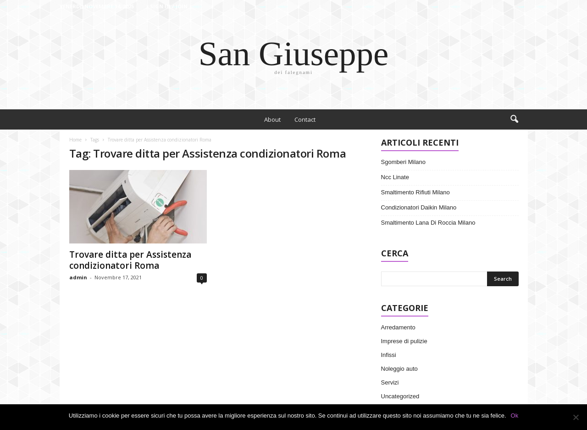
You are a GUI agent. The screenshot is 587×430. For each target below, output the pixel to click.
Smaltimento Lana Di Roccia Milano (428, 222)
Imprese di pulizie (404, 341)
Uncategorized (400, 396)
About (272, 119)
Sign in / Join (169, 6)
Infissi (388, 354)
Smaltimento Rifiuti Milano (415, 192)
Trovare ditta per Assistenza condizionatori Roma (130, 260)
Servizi (390, 382)
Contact (305, 119)
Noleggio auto (399, 368)
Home (75, 139)
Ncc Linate (395, 177)
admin (78, 277)
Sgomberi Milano (403, 161)
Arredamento (398, 327)
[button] (514, 119)
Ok (515, 415)
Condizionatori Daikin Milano (419, 207)
